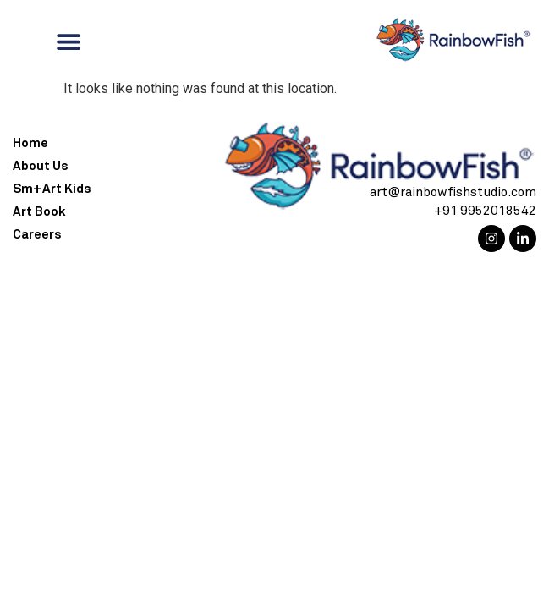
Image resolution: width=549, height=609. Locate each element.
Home (30, 143)
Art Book (39, 212)
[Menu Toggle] (68, 41)
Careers (37, 234)
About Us (40, 166)
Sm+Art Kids (52, 189)
